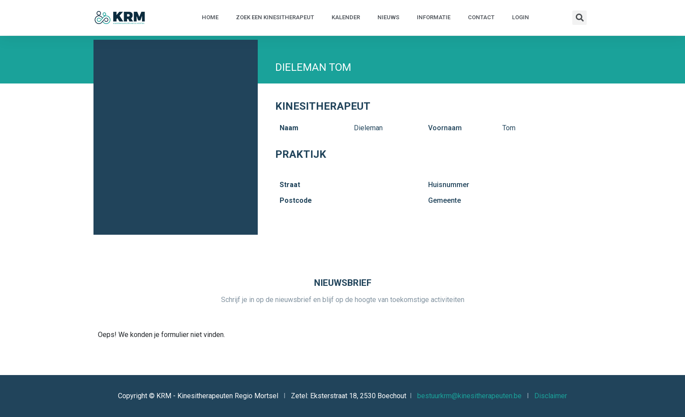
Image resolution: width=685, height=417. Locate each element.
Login (520, 17)
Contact (481, 17)
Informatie (433, 17)
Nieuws (388, 17)
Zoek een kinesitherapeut (275, 17)
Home (210, 17)
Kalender (346, 17)
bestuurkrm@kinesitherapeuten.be (469, 396)
